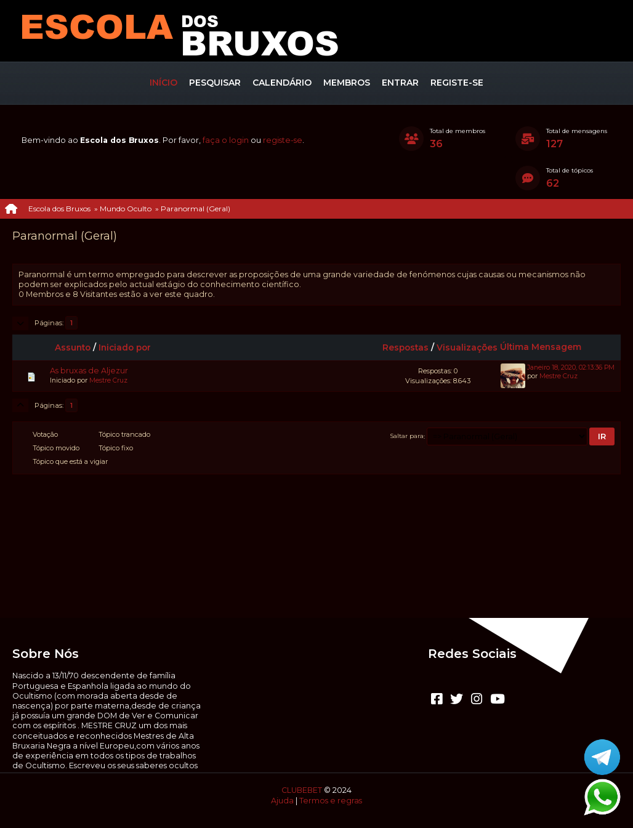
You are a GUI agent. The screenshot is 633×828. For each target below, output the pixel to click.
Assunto (73, 347)
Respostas (405, 347)
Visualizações (467, 347)
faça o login (226, 140)
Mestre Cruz (108, 380)
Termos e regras (330, 800)
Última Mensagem (546, 347)
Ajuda (282, 800)
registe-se (282, 140)
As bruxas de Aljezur (89, 370)
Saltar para (407, 436)
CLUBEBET (301, 790)
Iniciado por (125, 347)
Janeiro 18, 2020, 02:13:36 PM (571, 367)
